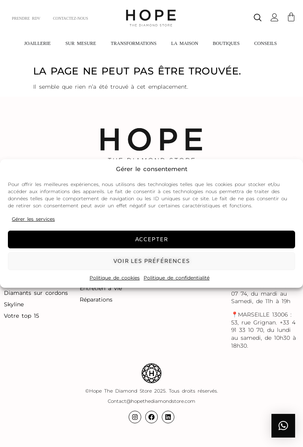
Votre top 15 (23, 315)
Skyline (14, 304)
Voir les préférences (151, 261)
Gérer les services (33, 219)
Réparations (97, 299)
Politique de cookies (115, 278)
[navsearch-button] (257, 18)
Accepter (151, 240)
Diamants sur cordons (37, 292)
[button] (283, 426)
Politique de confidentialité (176, 278)
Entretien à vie (102, 288)
